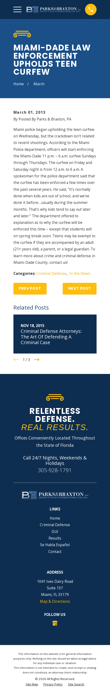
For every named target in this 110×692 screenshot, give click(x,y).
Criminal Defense (51, 273)
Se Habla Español (55, 544)
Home (55, 518)
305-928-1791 (55, 470)
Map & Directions (55, 601)
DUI (55, 531)
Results (55, 538)
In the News (79, 273)
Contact (54, 551)
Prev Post (30, 288)
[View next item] (37, 359)
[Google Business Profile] (54, 623)
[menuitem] (32, 684)
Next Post (79, 288)
